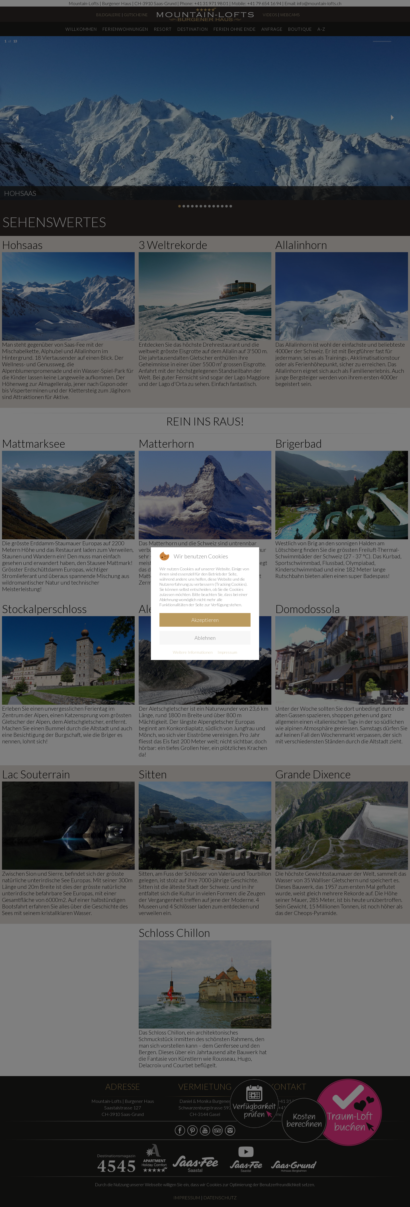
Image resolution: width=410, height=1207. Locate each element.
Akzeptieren (205, 620)
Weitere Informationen (193, 652)
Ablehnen (205, 638)
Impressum (227, 652)
